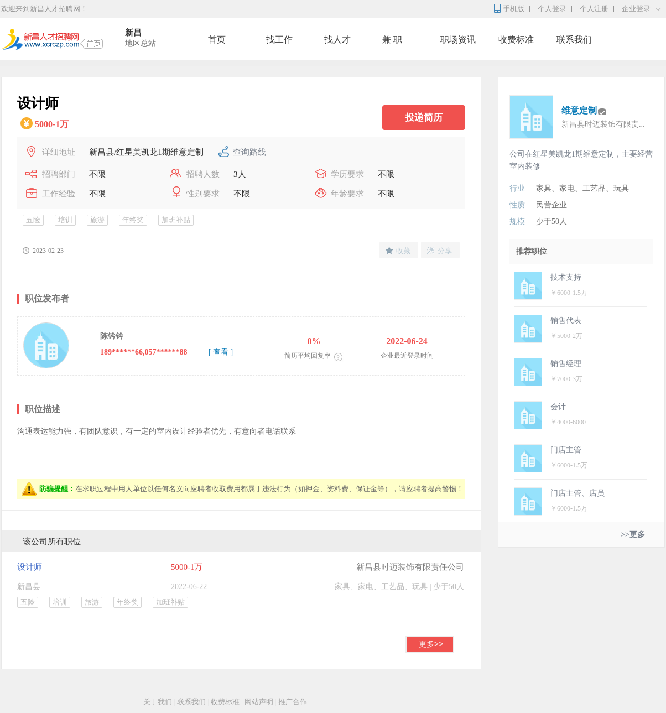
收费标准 (516, 39)
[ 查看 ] (221, 352)
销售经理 (565, 364)
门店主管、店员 (577, 493)
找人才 (337, 39)
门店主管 (565, 450)
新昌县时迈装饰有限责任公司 (410, 567)
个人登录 (552, 8)
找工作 (279, 39)
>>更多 (633, 534)
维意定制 (579, 110)
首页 (217, 39)
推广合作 (292, 702)
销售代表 (565, 320)
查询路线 (249, 152)
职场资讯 (458, 39)
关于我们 (157, 702)
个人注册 (594, 8)
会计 (558, 407)
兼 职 (392, 39)
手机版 (513, 8)
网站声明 (258, 702)
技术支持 (565, 277)
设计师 (29, 567)
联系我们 (574, 39)
